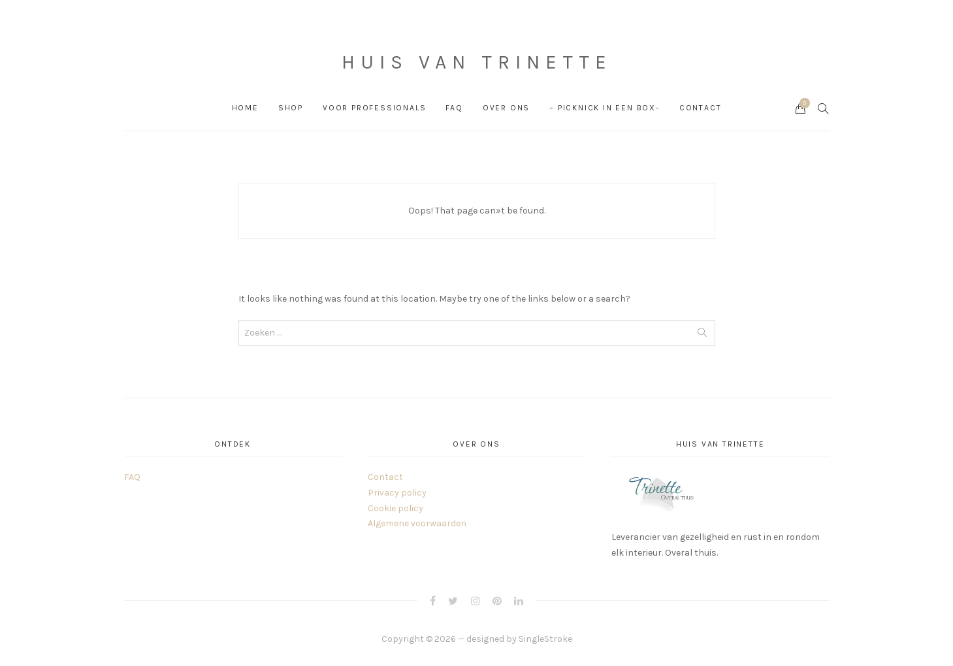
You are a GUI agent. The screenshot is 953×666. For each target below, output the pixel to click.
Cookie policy (395, 508)
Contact (700, 107)
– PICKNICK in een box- (604, 107)
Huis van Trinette (477, 62)
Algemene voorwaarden (417, 523)
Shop (290, 107)
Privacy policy (397, 492)
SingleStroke (545, 638)
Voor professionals (374, 107)
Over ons (506, 107)
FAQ (453, 107)
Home (245, 107)
